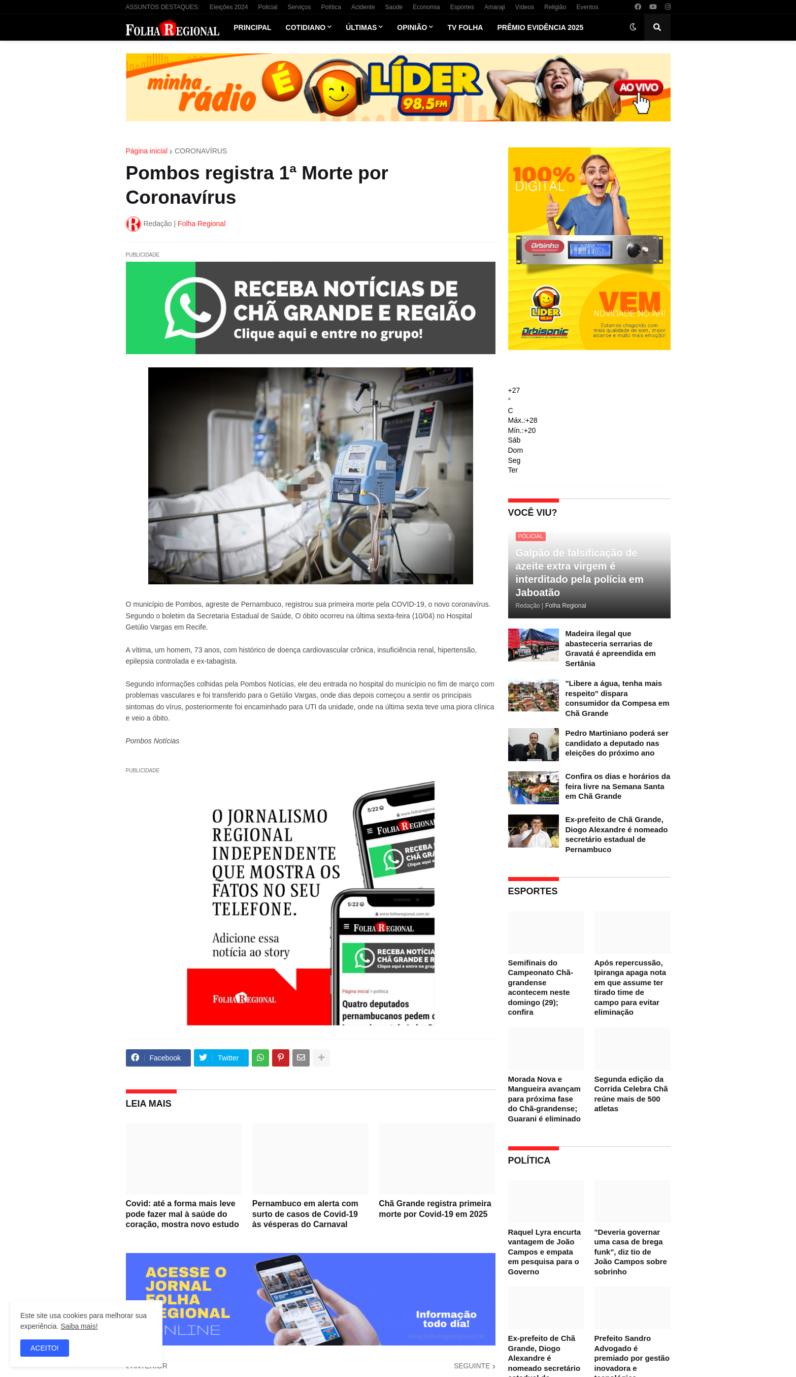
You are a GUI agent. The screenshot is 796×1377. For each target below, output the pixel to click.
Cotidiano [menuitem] (306, 27)
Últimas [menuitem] (361, 27)
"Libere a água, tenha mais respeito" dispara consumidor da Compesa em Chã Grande (618, 698)
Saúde (394, 7)
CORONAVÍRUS (201, 150)
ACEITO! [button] (44, 1348)
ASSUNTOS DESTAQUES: (163, 7)
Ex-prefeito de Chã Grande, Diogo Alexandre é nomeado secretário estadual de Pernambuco (617, 834)
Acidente (363, 7)
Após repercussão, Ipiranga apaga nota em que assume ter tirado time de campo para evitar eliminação (630, 987)
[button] (633, 27)
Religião (555, 7)
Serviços (299, 7)
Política (331, 7)
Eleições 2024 (229, 7)
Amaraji (494, 7)
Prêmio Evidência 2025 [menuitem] (540, 27)
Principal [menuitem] (252, 27)
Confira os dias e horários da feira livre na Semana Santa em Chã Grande (618, 786)
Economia (426, 7)
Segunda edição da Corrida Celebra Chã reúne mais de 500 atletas (631, 1094)
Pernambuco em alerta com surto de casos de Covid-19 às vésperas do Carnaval (305, 1214)
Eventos (587, 7)
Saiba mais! (78, 1326)
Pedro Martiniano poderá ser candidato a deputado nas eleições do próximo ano (617, 743)
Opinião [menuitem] (412, 27)
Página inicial (147, 150)
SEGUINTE (472, 1366)
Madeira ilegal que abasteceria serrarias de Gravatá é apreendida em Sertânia (611, 648)
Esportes (462, 7)
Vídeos (524, 7)
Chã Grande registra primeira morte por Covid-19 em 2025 (435, 1208)
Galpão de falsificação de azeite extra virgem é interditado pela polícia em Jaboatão (580, 572)
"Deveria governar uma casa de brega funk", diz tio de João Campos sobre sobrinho (630, 1252)
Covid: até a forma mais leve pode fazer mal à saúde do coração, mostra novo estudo (182, 1214)
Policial (267, 7)
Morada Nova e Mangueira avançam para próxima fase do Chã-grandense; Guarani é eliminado (544, 1099)
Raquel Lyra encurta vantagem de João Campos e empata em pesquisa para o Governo (544, 1252)
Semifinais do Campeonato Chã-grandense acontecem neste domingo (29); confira (540, 987)
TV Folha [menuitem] (465, 27)
